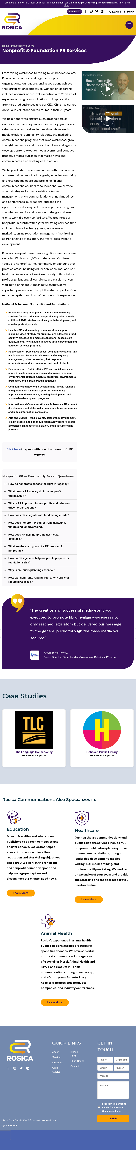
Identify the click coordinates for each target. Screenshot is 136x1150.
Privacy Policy (8, 1120)
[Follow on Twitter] (96, 11)
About (55, 1052)
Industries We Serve (22, 46)
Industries (57, 1062)
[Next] (54, 695)
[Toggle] (5, 484)
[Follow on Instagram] (91, 11)
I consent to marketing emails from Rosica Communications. (114, 1107)
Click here (13, 449)
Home (5, 46)
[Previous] (62, 695)
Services (57, 1057)
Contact (74, 1066)
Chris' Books (77, 1061)
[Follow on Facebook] (85, 11)
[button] (129, 25)
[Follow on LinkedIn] (102, 11)
